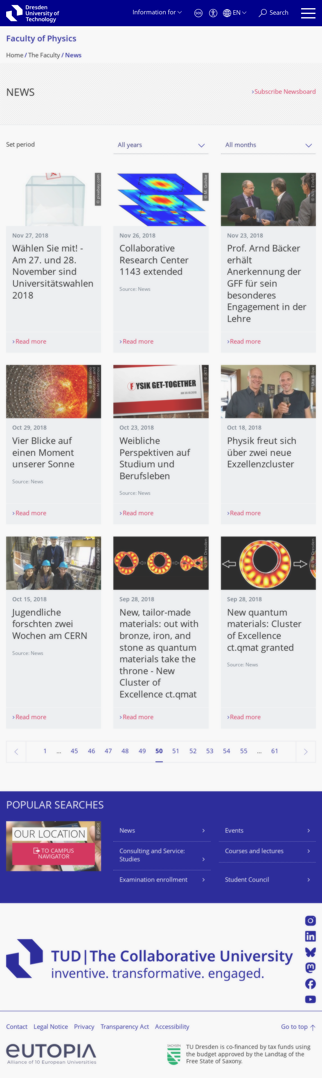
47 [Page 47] (108, 752)
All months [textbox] (240, 146)
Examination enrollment (153, 880)
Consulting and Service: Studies (152, 856)
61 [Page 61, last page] (275, 752)
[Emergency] (198, 13)
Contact (16, 1027)
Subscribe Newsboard (285, 92)
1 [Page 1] (45, 752)
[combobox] (160, 145)
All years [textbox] (130, 146)
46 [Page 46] (91, 752)
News (127, 831)
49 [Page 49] (142, 752)
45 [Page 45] (74, 752)
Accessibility (172, 1027)
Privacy (84, 1027)
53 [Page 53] (210, 752)
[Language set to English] (234, 13)
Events (234, 831)
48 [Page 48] (125, 752)
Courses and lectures (254, 852)
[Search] (273, 13)
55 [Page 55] (244, 752)
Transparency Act (125, 1027)
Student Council (247, 880)
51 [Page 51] (176, 752)
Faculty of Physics (41, 39)
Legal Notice (51, 1027)
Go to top (294, 1027)
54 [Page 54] (226, 752)
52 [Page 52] (193, 752)
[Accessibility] (213, 13)
